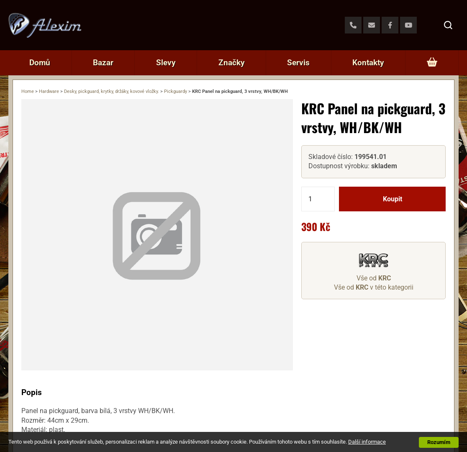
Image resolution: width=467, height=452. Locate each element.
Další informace (367, 442)
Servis (298, 62)
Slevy (166, 62)
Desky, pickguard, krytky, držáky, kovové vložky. (111, 91)
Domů (39, 62)
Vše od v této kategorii (373, 287)
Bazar (103, 62)
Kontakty (368, 62)
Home (27, 91)
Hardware (49, 91)
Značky (231, 62)
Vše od (374, 278)
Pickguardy (175, 91)
